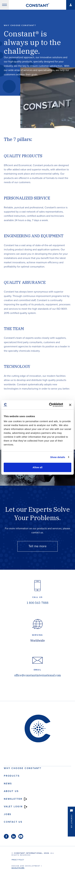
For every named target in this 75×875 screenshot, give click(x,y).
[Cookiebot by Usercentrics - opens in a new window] (49, 405)
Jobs (7, 814)
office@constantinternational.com (37, 675)
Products (11, 775)
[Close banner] (70, 405)
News (8, 783)
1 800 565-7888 (37, 603)
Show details (57, 457)
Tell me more (37, 546)
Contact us (13, 822)
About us (11, 791)
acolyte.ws (18, 868)
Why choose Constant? (22, 768)
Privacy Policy (18, 860)
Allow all (37, 467)
